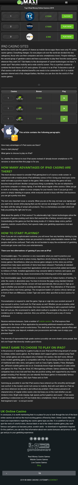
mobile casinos (45, 321)
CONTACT (54, 480)
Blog (39, 465)
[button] (67, 16)
